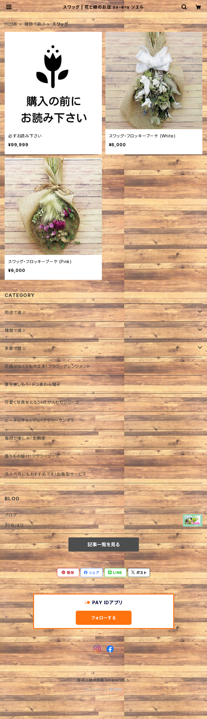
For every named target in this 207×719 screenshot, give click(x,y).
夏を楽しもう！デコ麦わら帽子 (32, 384)
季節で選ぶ (15, 348)
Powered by (103, 689)
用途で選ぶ (15, 312)
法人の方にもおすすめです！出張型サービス (45, 473)
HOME (11, 23)
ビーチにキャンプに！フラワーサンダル (39, 420)
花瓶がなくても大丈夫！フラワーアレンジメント (47, 366)
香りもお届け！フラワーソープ (32, 456)
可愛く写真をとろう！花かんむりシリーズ (42, 402)
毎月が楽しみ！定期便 (25, 438)
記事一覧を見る (103, 544)
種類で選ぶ (35, 23)
